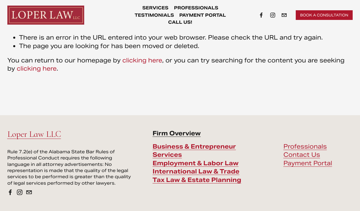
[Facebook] (261, 15)
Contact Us (301, 155)
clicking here (142, 60)
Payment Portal (202, 15)
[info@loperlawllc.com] (284, 15)
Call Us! (180, 22)
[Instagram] (273, 15)
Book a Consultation (324, 15)
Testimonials (154, 15)
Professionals (305, 146)
